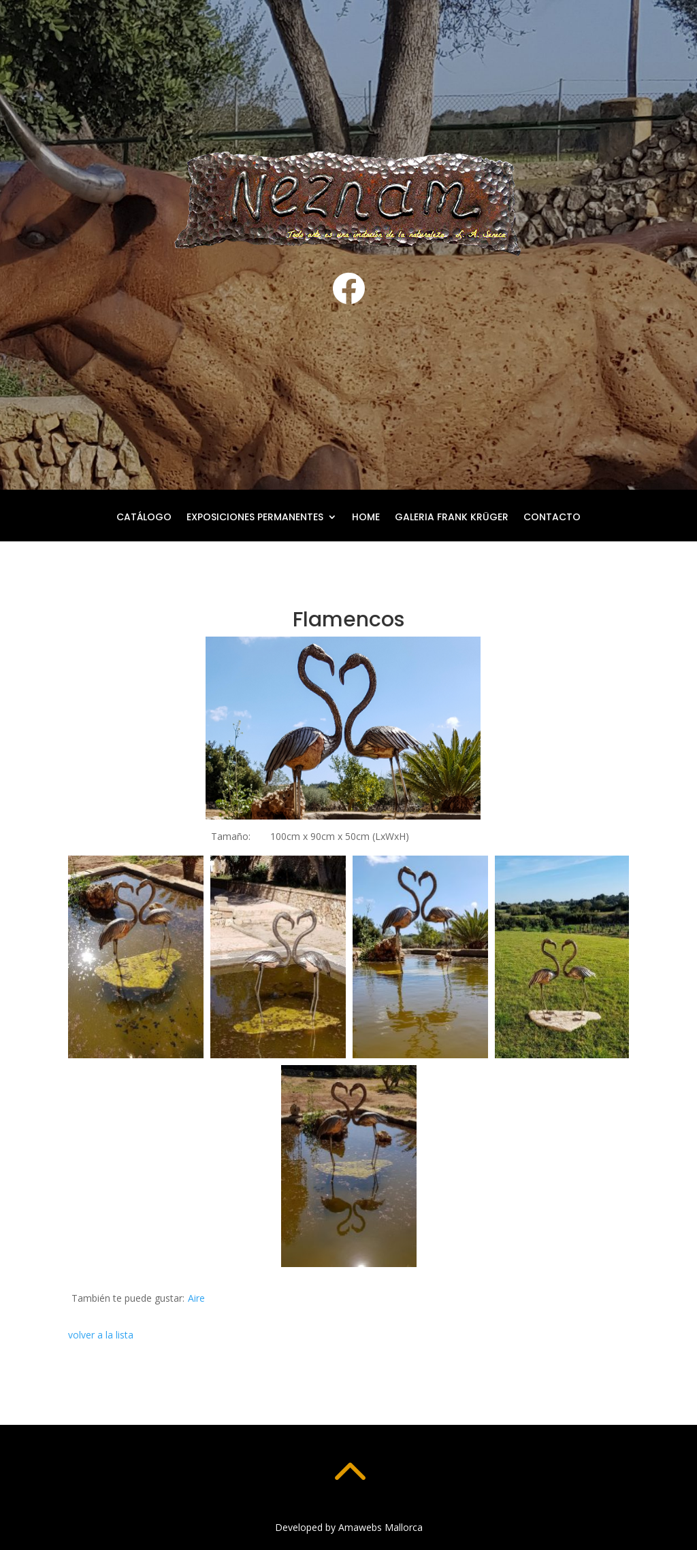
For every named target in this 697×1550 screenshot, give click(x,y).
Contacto (552, 518)
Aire (196, 1298)
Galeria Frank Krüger (451, 518)
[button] (136, 957)
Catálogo (144, 518)
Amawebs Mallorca (380, 1527)
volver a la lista (100, 1334)
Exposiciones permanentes (255, 518)
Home (366, 518)
